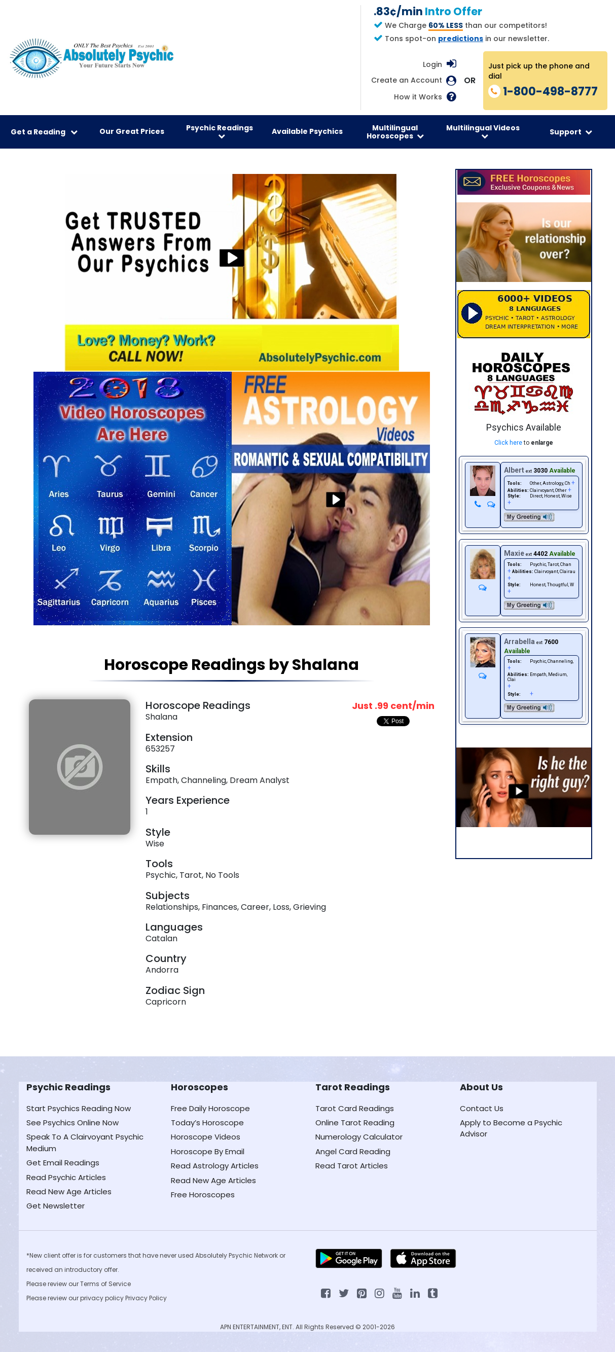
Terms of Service (105, 1283)
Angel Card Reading (352, 1151)
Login (432, 64)
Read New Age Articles (69, 1191)
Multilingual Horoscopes (395, 132)
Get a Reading (44, 132)
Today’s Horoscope (207, 1122)
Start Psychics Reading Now (78, 1108)
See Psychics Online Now (72, 1122)
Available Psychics (307, 131)
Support (571, 132)
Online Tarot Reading (354, 1122)
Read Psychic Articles (66, 1177)
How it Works (418, 97)
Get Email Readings (62, 1162)
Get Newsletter (55, 1205)
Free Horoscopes (203, 1194)
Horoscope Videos (205, 1136)
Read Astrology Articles (215, 1165)
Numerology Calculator (359, 1136)
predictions (460, 38)
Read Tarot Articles (351, 1165)
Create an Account (406, 80)
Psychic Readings (219, 131)
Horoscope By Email (207, 1151)
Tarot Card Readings (354, 1108)
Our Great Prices (131, 131)
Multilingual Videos (483, 131)
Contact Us (481, 1108)
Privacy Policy (146, 1298)
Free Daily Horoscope (210, 1108)
